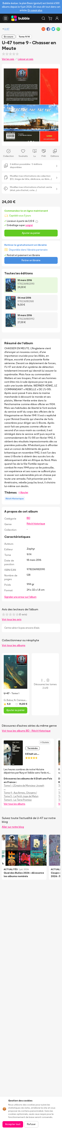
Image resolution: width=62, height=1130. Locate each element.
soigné (29, 225)
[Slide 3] (33, 141)
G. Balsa (8, 700)
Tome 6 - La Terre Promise (18, 799)
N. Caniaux (19, 700)
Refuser (31, 1124)
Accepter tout (12, 1124)
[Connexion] (57, 18)
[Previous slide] (7, 105)
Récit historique (36, 523)
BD (28, 518)
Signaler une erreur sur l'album (20, 596)
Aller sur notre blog (13, 826)
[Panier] (50, 18)
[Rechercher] (43, 18)
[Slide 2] (31, 141)
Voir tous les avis (11, 619)
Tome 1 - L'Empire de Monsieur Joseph (24, 785)
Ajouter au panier (31, 232)
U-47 (6, 28)
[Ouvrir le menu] (5, 18)
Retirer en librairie (31, 260)
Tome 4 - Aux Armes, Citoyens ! (20, 792)
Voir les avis (8, 59)
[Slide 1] (28, 141)
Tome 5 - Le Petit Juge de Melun (21, 796)
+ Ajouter (23, 492)
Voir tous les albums (13, 645)
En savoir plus (35, 10)
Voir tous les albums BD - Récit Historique (26, 730)
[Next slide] (54, 105)
